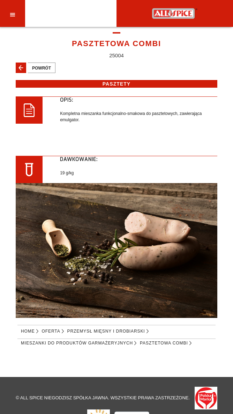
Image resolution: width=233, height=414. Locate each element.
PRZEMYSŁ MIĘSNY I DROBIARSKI (106, 331)
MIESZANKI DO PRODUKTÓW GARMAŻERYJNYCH (77, 343)
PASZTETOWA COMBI (164, 343)
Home (28, 331)
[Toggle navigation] (12, 14)
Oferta (51, 331)
